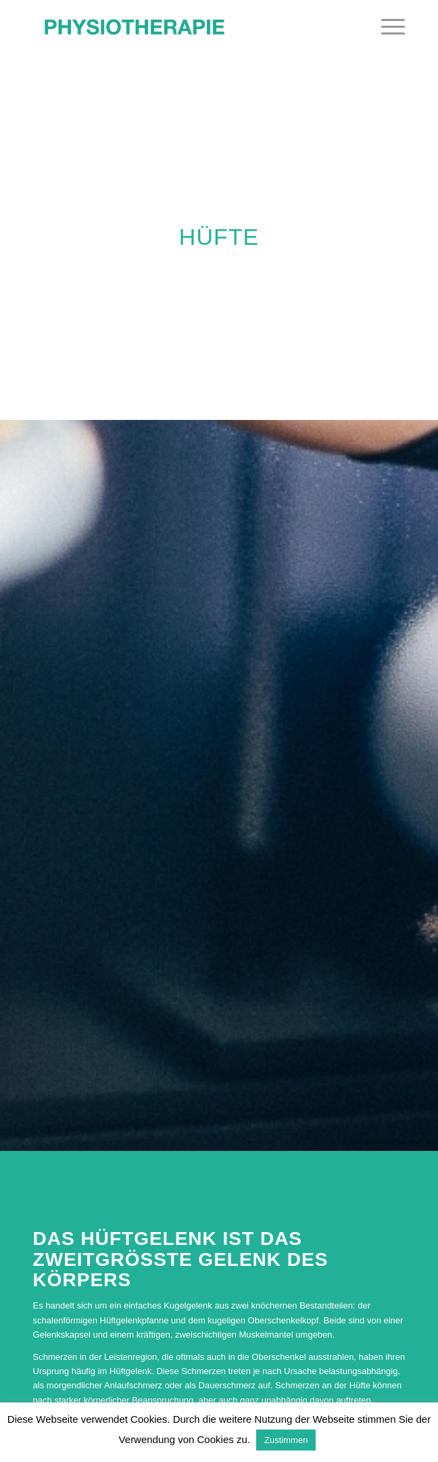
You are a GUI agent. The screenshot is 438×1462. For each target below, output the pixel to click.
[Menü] (386, 27)
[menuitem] (386, 27)
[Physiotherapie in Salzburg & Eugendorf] (182, 27)
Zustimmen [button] (286, 1440)
